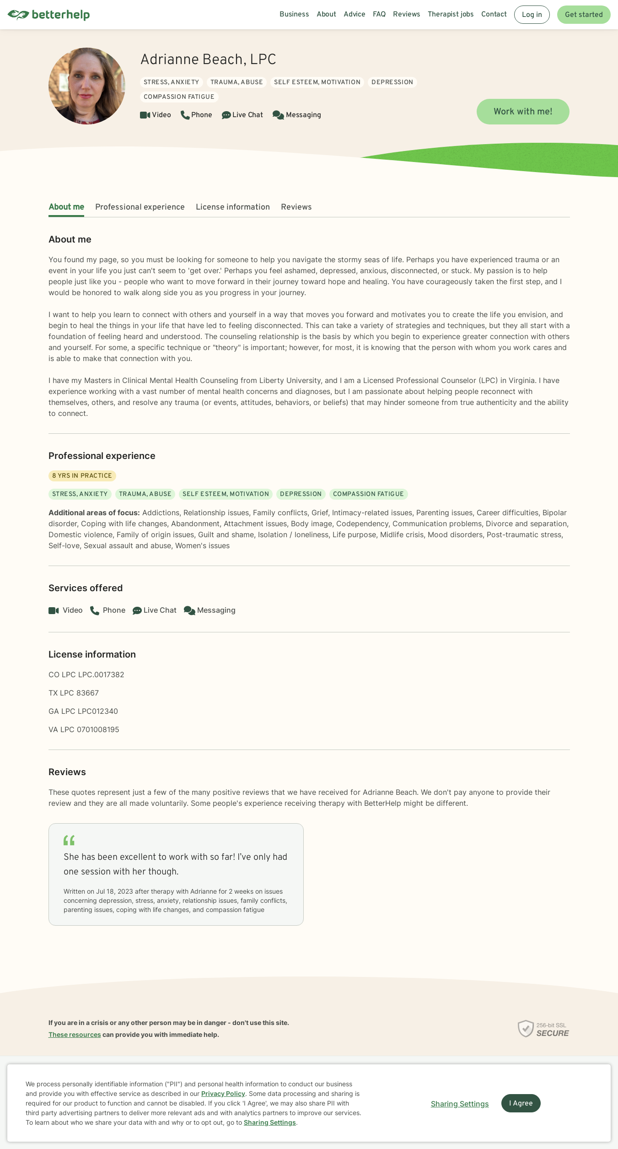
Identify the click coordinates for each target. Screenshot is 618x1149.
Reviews (296, 207)
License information (233, 207)
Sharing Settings (270, 1122)
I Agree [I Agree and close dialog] (521, 1103)
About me (66, 207)
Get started (584, 15)
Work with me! (523, 112)
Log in (532, 15)
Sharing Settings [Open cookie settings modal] (460, 1103)
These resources (74, 1034)
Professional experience (140, 207)
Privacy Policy (223, 1093)
